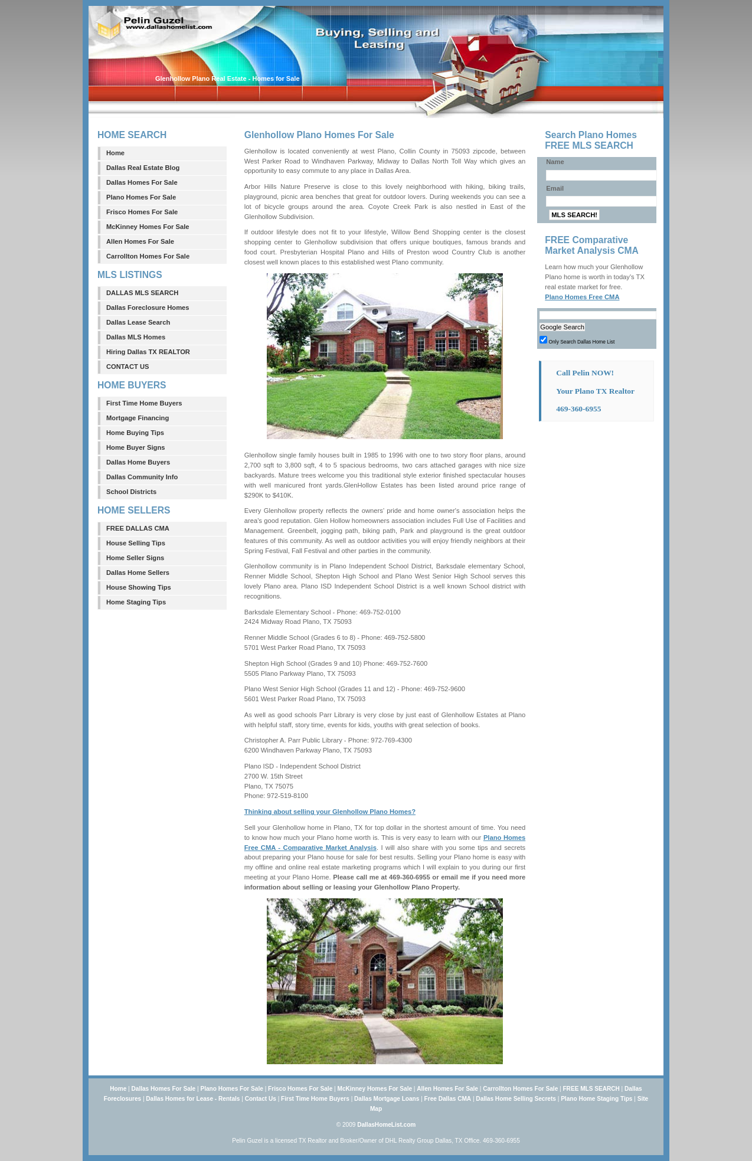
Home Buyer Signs (135, 447)
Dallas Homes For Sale (142, 182)
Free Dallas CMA (448, 1098)
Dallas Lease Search (138, 322)
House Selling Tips (135, 543)
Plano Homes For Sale (141, 197)
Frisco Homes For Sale (142, 211)
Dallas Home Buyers (138, 462)
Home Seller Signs (135, 557)
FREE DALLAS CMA (137, 528)
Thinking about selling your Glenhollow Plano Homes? (330, 811)
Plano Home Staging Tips (596, 1098)
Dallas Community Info (142, 476)
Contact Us (260, 1098)
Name (555, 161)
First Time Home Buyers (144, 403)
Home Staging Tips (136, 602)
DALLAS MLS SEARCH (142, 292)
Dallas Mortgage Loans (386, 1098)
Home (115, 152)
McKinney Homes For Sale (147, 226)
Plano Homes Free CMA (582, 296)
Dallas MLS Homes (135, 337)
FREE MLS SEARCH (591, 1088)
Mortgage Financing (137, 417)
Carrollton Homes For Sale (147, 256)
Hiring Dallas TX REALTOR (148, 351)
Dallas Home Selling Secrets (516, 1098)
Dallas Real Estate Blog (142, 167)
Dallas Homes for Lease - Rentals (193, 1098)
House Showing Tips (138, 587)
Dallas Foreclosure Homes (147, 307)
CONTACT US (127, 366)
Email (555, 188)
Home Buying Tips (135, 432)
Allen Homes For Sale (140, 241)
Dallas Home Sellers (137, 572)
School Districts (131, 491)
